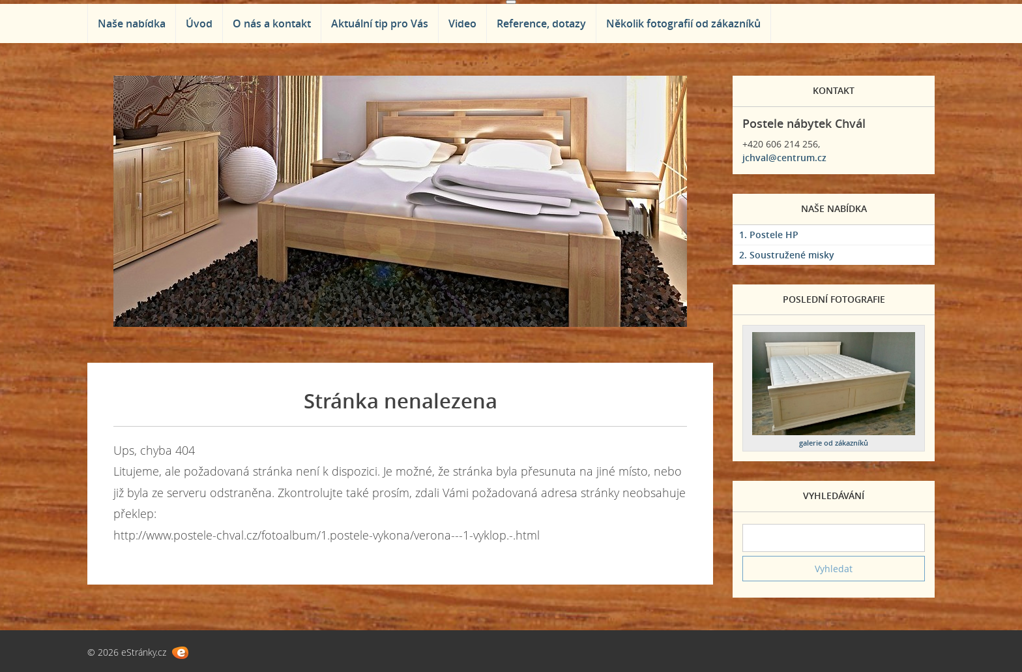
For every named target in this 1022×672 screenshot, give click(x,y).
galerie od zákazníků (833, 443)
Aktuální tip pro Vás (379, 23)
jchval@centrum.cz (784, 157)
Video (462, 23)
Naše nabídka (132, 23)
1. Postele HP (768, 234)
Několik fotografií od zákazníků (683, 23)
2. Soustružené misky (786, 255)
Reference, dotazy (541, 23)
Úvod (199, 23)
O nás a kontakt (272, 23)
